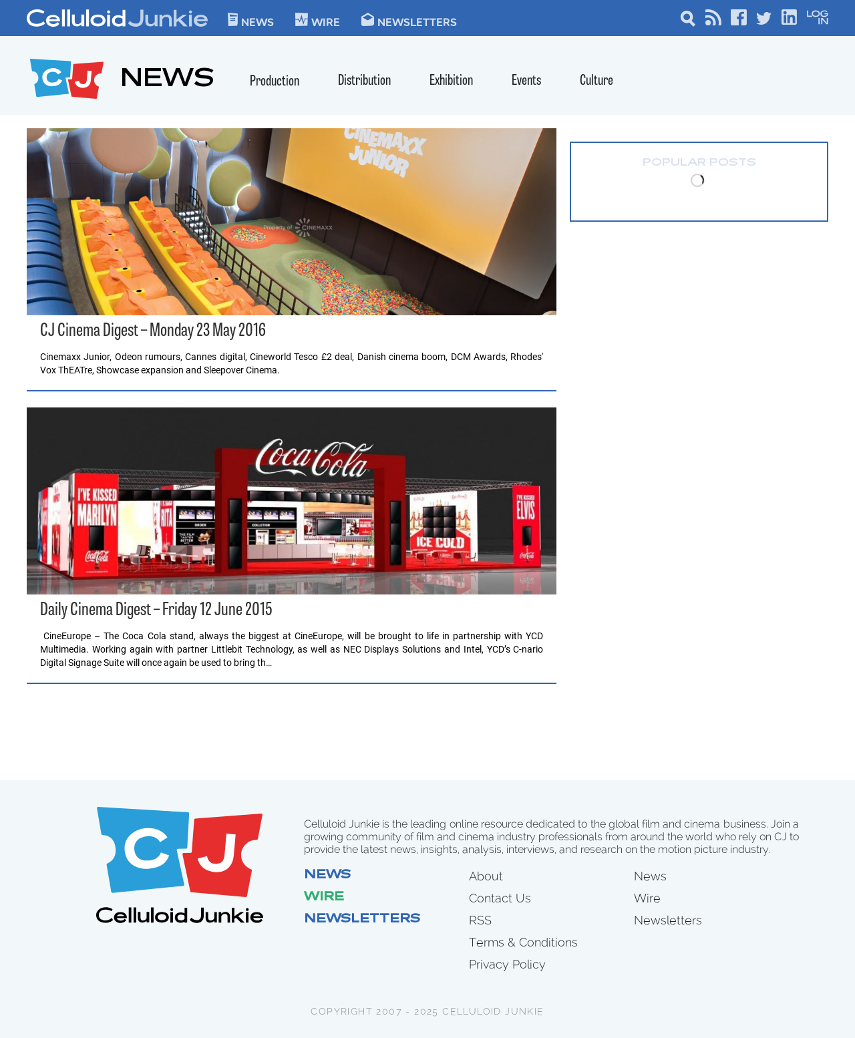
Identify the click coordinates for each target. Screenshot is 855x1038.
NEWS (167, 80)
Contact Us (500, 898)
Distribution (364, 81)
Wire (324, 897)
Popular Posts (699, 163)
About (486, 876)
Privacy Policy (507, 964)
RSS (480, 920)
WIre (317, 20)
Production (274, 81)
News (251, 20)
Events (526, 81)
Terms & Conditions (523, 942)
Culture (596, 81)
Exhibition (451, 81)
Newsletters (409, 20)
